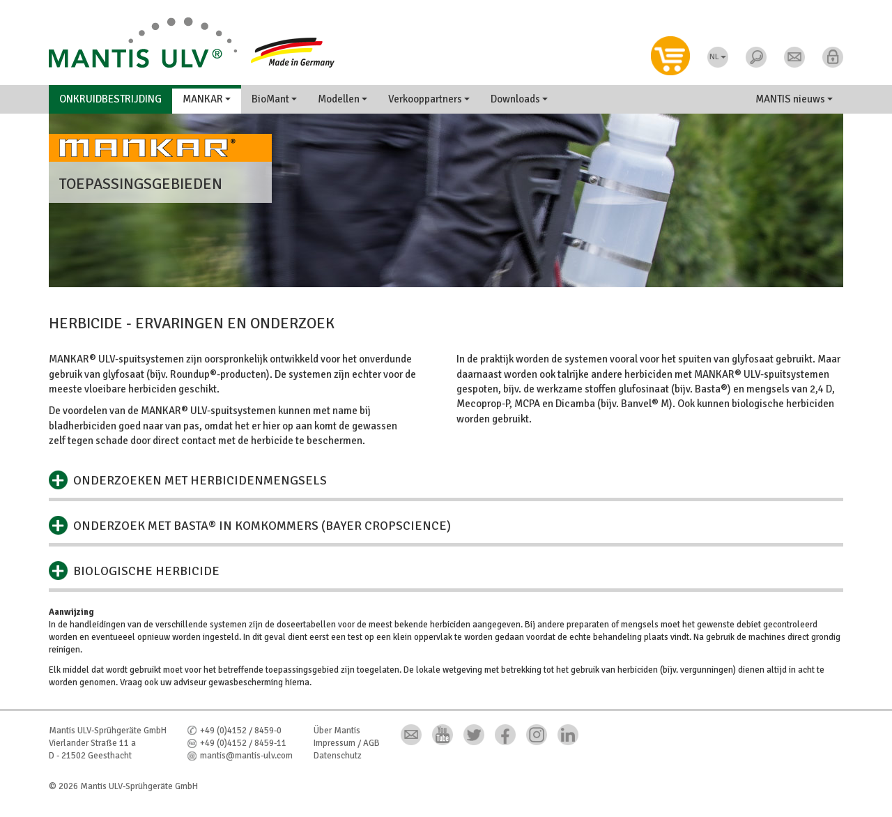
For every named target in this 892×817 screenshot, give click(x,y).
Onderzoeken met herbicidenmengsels (200, 480)
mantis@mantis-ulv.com (246, 755)
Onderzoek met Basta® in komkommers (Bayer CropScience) (262, 525)
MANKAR (207, 99)
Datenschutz (338, 755)
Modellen (342, 99)
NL (717, 57)
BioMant (274, 99)
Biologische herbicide (146, 571)
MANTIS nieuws (794, 99)
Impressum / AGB (347, 743)
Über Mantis (337, 730)
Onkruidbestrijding (110, 99)
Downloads (519, 99)
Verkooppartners (429, 99)
